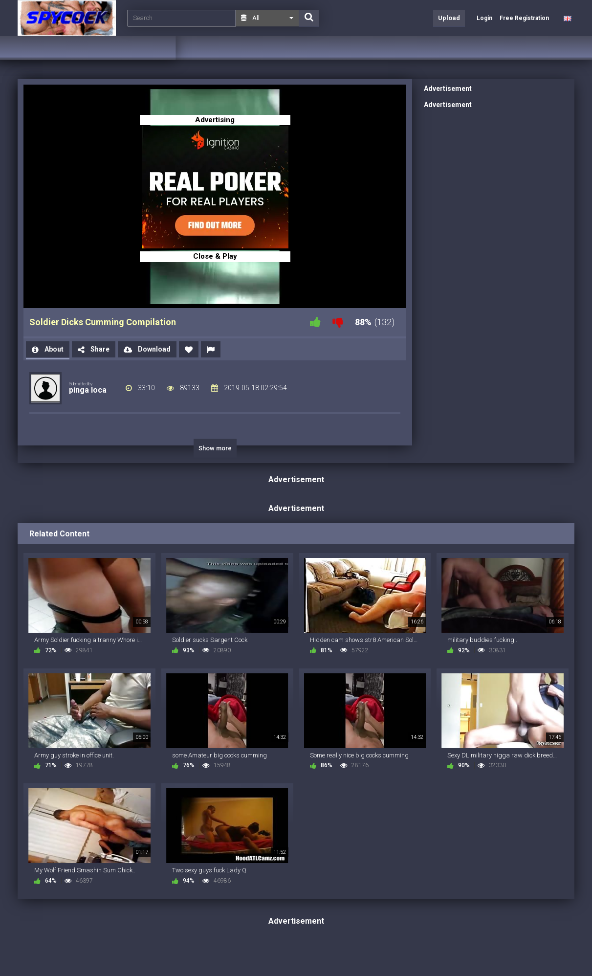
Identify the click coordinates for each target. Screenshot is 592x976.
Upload (449, 18)
